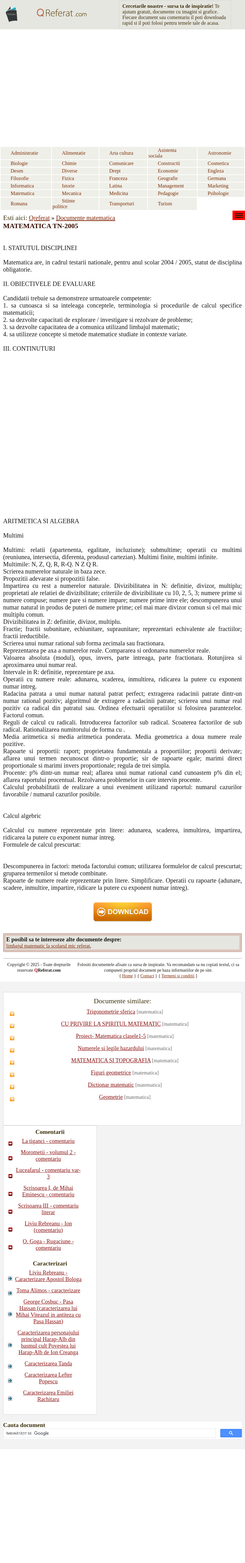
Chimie (69, 163)
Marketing (218, 185)
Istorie (68, 185)
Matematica (22, 193)
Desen (17, 170)
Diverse (70, 170)
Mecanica (71, 193)
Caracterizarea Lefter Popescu (48, 1378)
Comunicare (121, 163)
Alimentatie (74, 153)
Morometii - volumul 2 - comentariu (48, 1155)
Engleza (216, 170)
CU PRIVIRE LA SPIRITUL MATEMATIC (111, 1024)
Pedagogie (168, 193)
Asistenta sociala (162, 153)
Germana (217, 178)
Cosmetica (218, 163)
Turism (165, 203)
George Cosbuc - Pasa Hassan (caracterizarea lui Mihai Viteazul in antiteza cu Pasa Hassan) (48, 1312)
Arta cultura (121, 153)
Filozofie (20, 178)
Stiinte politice (63, 203)
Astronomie (219, 153)
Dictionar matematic (111, 1085)
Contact (147, 976)
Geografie (168, 178)
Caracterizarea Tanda (48, 1363)
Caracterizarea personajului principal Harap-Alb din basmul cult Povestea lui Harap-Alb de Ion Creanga (48, 1342)
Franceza (118, 178)
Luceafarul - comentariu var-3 (48, 1173)
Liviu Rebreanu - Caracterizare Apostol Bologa (48, 1276)
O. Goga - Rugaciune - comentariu (48, 1244)
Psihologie (218, 193)
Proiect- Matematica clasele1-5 (111, 1036)
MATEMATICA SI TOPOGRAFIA (111, 1060)
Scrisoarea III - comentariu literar (48, 1209)
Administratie (24, 153)
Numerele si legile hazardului (111, 1048)
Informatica (22, 185)
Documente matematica (85, 217)
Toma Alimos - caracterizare (48, 1290)
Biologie (19, 163)
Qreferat (39, 217)
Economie (168, 170)
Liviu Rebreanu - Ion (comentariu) (48, 1226)
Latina (115, 185)
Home (127, 976)
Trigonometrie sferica (111, 1012)
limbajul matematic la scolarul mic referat (48, 946)
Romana (19, 203)
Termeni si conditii (178, 976)
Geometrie (111, 1097)
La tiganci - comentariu (48, 1141)
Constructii (169, 163)
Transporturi (121, 203)
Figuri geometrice (111, 1073)
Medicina (118, 193)
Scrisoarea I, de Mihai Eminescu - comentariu (48, 1191)
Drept (115, 170)
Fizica (68, 178)
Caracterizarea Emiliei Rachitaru (48, 1396)
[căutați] (109, 1433)
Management (171, 185)
